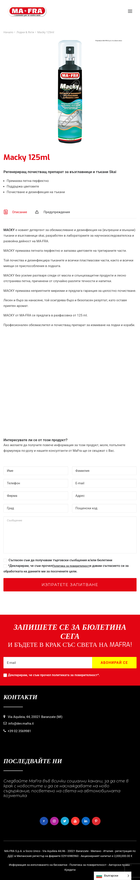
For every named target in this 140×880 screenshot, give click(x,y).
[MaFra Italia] (27, 11)
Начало (8, 32)
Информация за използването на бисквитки (38, 864)
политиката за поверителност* (75, 675)
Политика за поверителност (71, 565)
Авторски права (119, 864)
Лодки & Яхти (25, 32)
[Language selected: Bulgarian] (112, 876)
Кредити (70, 869)
